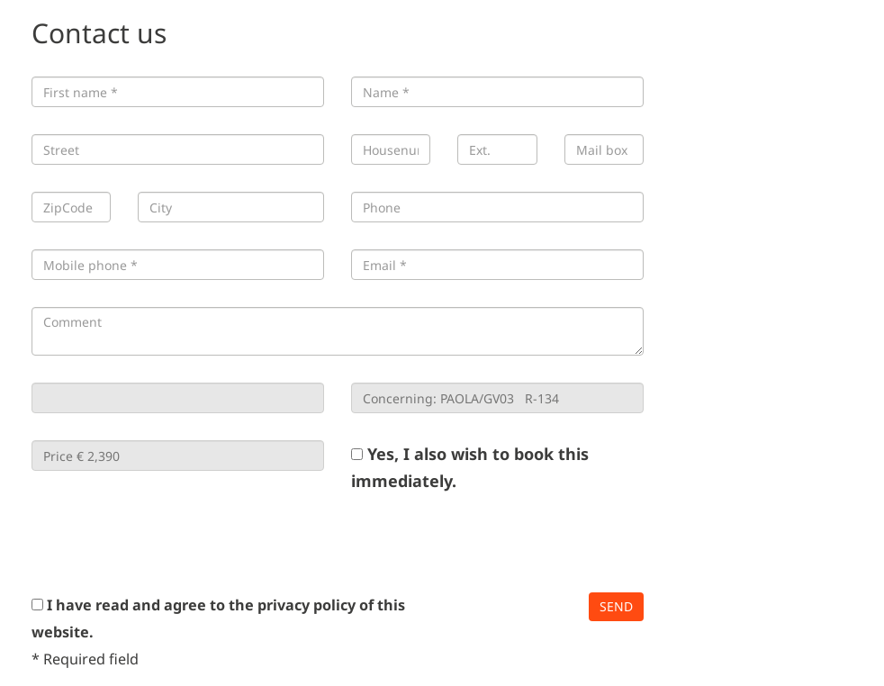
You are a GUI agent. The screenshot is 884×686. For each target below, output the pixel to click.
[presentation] (168, 543)
